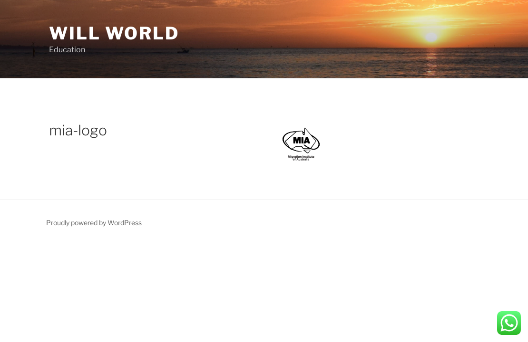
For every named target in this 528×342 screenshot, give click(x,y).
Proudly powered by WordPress (94, 222)
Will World (114, 33)
